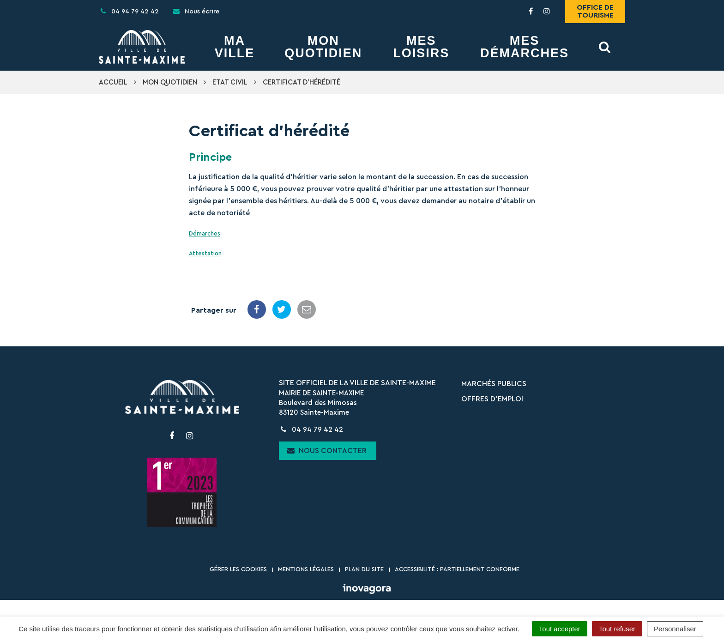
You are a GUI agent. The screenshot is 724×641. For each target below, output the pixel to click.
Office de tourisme (595, 11)
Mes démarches (524, 47)
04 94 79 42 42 (311, 429)
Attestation (205, 253)
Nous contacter (327, 450)
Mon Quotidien (323, 47)
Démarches (204, 233)
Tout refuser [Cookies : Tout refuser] (617, 629)
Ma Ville (235, 47)
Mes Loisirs (421, 47)
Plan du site (364, 569)
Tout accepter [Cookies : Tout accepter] (559, 629)
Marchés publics (493, 383)
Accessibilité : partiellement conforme (457, 569)
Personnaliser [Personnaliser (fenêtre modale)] (675, 629)
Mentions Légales (306, 569)
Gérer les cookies (238, 569)
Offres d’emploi (492, 399)
